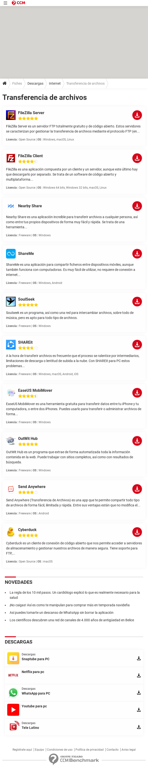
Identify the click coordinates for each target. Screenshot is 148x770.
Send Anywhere (32, 486)
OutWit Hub (28, 438)
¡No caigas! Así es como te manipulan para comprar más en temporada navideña (70, 605)
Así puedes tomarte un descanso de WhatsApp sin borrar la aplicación (62, 613)
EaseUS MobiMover (35, 390)
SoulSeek (26, 299)
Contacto (113, 749)
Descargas (35, 83)
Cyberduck (27, 529)
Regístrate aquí (22, 749)
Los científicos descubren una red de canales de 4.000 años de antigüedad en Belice (72, 620)
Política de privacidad (89, 749)
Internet (55, 83)
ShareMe (26, 253)
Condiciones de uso (60, 749)
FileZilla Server (31, 113)
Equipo (39, 749)
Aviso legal (128, 749)
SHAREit (25, 342)
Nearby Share (30, 206)
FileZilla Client (30, 156)
